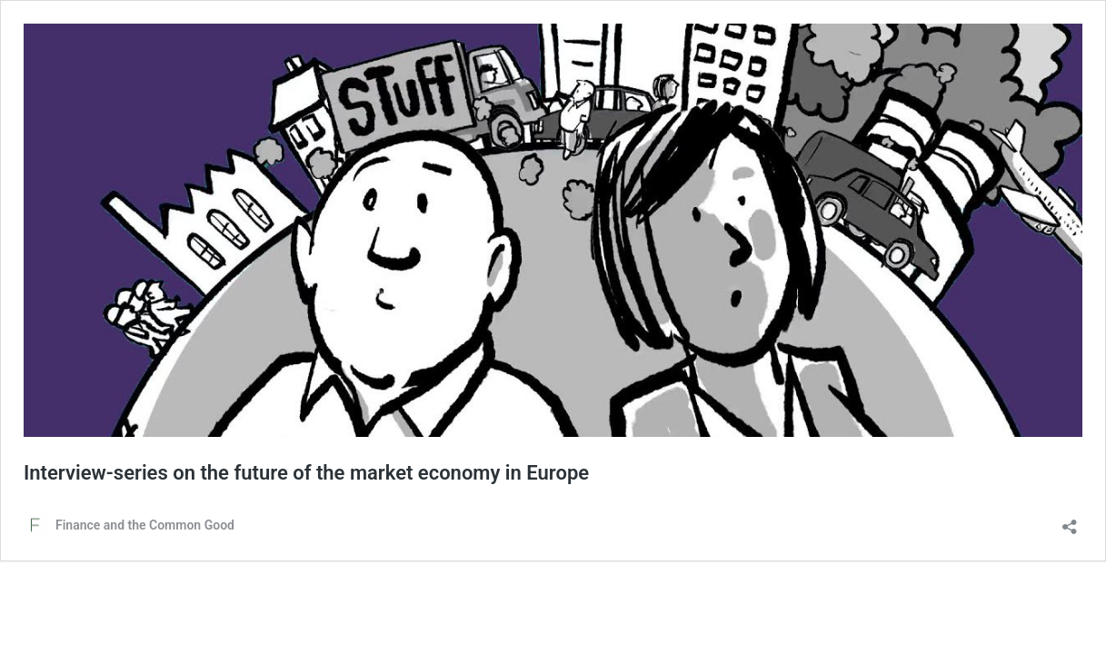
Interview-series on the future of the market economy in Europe (306, 472)
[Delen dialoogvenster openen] (1069, 521)
